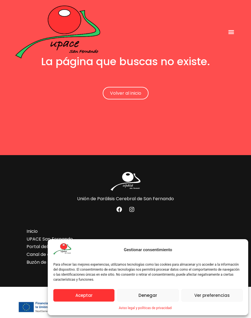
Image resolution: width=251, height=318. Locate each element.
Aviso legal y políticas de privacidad (145, 308)
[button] (231, 31)
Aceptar (84, 295)
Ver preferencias (212, 295)
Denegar (147, 295)
